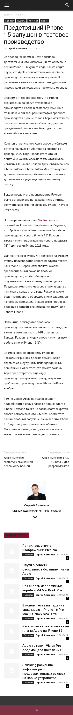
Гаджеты (21, 20)
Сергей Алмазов (17, 48)
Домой (8, 14)
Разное (44, 20)
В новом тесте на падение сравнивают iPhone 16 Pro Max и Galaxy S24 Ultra (43, 609)
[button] (6, 5)
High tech (21, 14)
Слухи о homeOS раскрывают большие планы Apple (45, 569)
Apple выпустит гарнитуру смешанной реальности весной (18, 462)
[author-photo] (36, 499)
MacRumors (46, 220)
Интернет (33, 20)
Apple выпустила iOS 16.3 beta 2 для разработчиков (55, 462)
